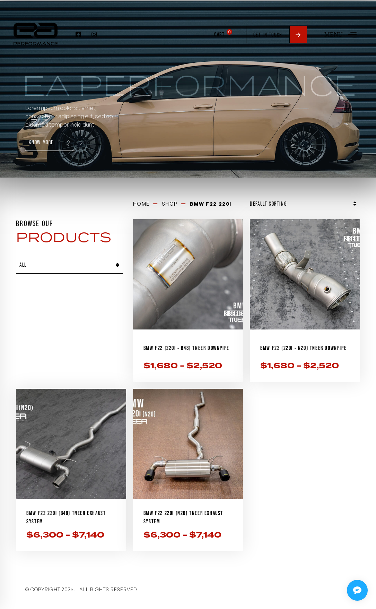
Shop (170, 202)
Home (141, 202)
